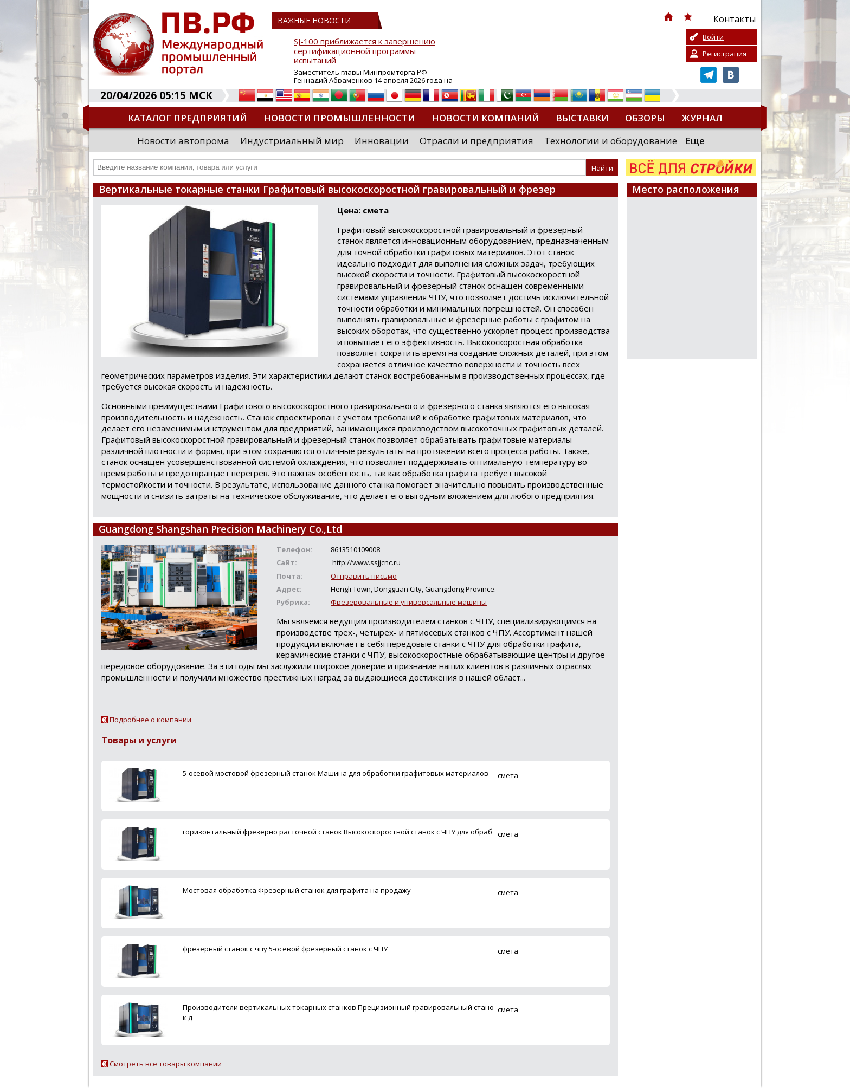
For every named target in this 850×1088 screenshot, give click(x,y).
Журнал (702, 118)
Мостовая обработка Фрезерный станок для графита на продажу (297, 890)
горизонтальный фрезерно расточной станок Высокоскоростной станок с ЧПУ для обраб (337, 832)
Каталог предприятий (187, 118)
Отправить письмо (364, 576)
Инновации (382, 140)
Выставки (582, 118)
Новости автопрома (183, 140)
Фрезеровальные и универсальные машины (409, 602)
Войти (713, 37)
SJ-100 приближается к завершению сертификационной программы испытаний (364, 51)
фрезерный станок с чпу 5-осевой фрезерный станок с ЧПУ (285, 949)
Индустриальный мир (292, 140)
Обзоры (645, 118)
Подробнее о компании (150, 719)
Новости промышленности (339, 118)
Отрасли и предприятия (476, 140)
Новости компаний (485, 118)
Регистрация (724, 54)
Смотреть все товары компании (166, 1063)
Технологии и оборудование (610, 140)
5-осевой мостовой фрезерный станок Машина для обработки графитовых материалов (335, 773)
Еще (695, 140)
